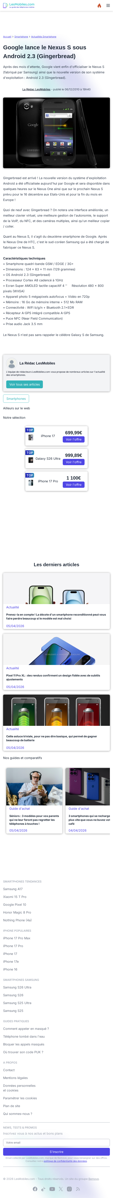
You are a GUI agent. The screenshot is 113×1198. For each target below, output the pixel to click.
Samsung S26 (13, 995)
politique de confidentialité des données (65, 1161)
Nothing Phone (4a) (17, 920)
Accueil (7, 36)
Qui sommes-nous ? (17, 1114)
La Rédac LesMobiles (36, 89)
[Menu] (108, 5)
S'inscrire (56, 1152)
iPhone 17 (10, 954)
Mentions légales (15, 1078)
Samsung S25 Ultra (17, 1003)
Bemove (93, 1178)
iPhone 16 (10, 969)
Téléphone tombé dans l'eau (24, 1036)
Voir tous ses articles (24, 384)
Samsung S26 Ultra (17, 987)
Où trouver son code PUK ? (23, 1052)
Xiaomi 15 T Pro (14, 897)
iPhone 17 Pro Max (16, 938)
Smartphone (21, 36)
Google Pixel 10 (14, 904)
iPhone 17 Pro (13, 946)
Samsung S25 (13, 1011)
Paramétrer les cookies (20, 1098)
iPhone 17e (11, 961)
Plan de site (11, 1106)
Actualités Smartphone (43, 36)
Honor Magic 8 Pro (17, 912)
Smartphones (16, 399)
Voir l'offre (73, 439)
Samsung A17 (13, 889)
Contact (9, 1070)
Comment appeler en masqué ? (26, 1029)
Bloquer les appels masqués (23, 1044)
